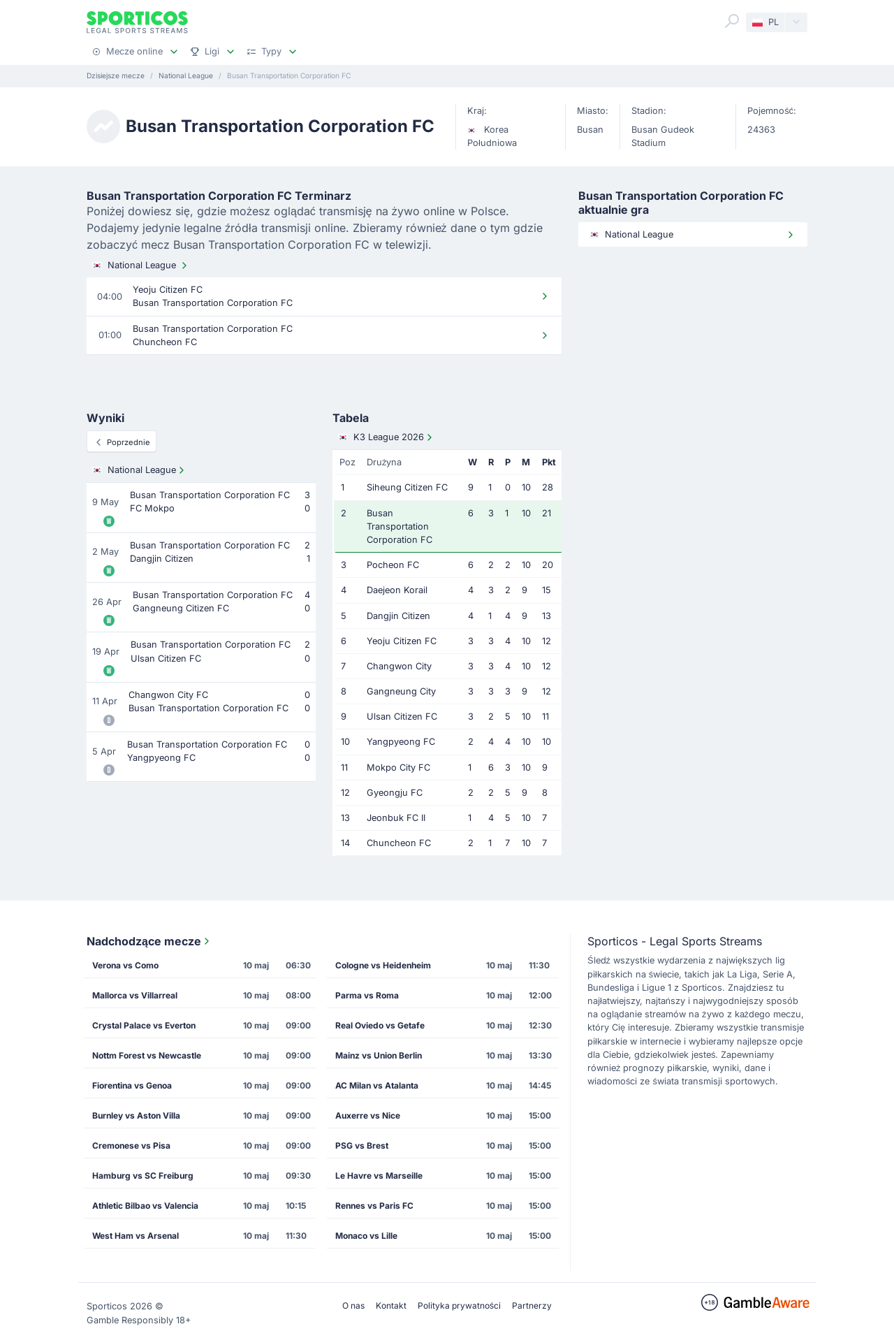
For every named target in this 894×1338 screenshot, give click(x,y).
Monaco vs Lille (366, 1235)
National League (141, 265)
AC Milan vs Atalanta (376, 1085)
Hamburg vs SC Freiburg (142, 1175)
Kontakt (391, 1305)
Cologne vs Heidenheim (383, 965)
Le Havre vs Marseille (379, 1175)
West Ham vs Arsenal (135, 1235)
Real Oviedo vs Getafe (380, 1025)
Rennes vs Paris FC (374, 1205)
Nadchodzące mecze (149, 941)
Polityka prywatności (459, 1305)
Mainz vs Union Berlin (378, 1055)
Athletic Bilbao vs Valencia (145, 1205)
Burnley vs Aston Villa (136, 1115)
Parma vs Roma (367, 995)
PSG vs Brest (361, 1145)
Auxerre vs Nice (367, 1115)
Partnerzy (532, 1305)
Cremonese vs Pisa (131, 1145)
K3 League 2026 (386, 437)
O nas (353, 1305)
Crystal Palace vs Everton (144, 1025)
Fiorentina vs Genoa (132, 1085)
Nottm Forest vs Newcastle (146, 1055)
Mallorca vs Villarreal (134, 995)
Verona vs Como (125, 965)
